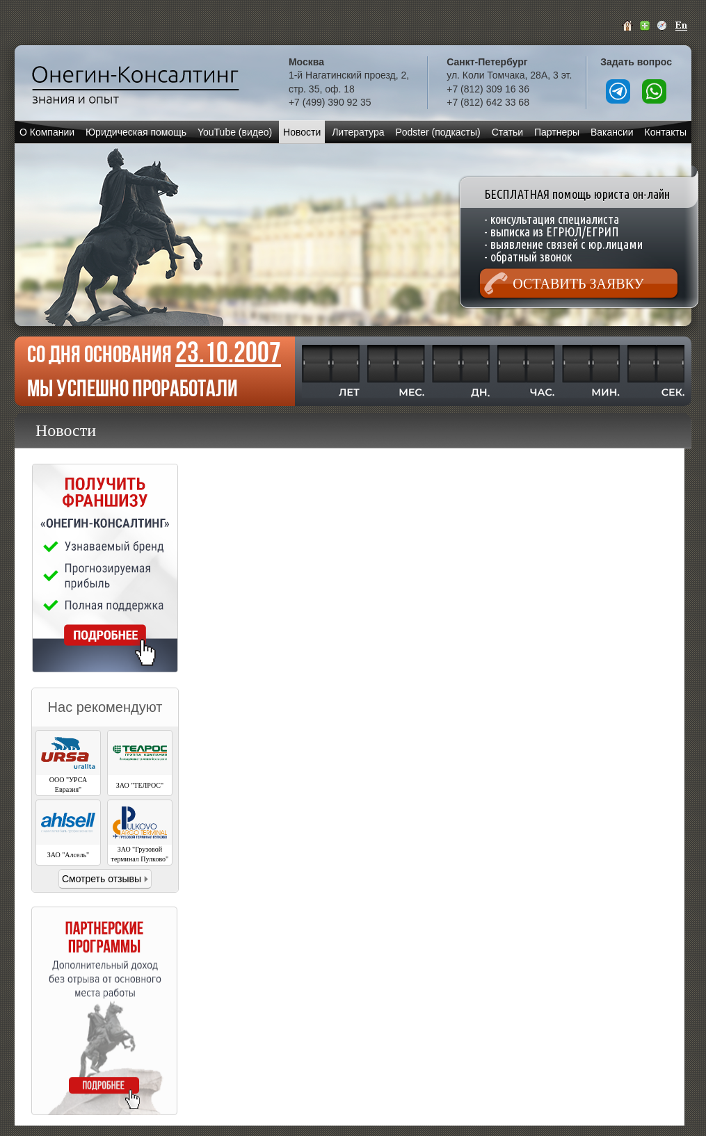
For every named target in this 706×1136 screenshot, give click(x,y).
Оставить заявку (578, 283)
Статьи (507, 132)
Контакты (666, 132)
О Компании (46, 132)
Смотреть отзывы (101, 878)
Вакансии (612, 132)
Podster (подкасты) (437, 132)
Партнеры (556, 132)
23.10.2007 (228, 352)
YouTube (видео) (235, 132)
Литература (358, 132)
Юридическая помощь (136, 132)
